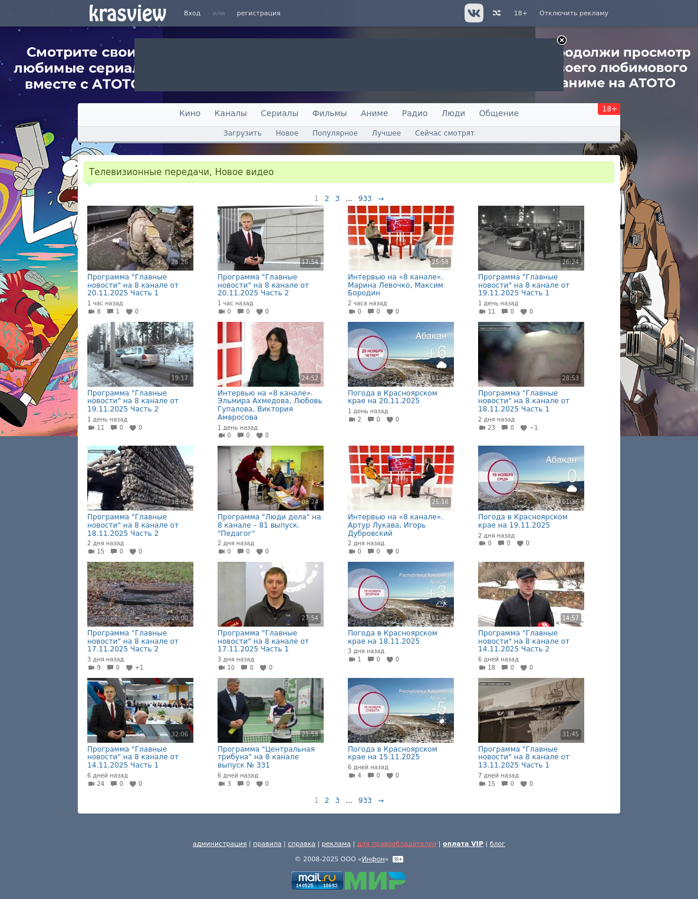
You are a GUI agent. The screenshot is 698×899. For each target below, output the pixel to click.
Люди (453, 113)
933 (365, 199)
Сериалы (279, 113)
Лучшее (386, 133)
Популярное (335, 133)
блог (497, 844)
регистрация (259, 13)
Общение (499, 113)
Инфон (373, 859)
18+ (521, 13)
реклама (336, 844)
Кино (189, 113)
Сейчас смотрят (445, 133)
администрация (220, 844)
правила (267, 844)
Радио (415, 113)
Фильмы (329, 113)
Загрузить (242, 133)
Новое (287, 133)
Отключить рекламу (573, 13)
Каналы (231, 113)
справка (301, 844)
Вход (192, 13)
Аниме (374, 113)
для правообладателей (397, 844)
